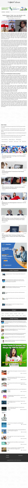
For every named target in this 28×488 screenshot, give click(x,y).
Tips (2, 154)
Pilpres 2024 (24, 141)
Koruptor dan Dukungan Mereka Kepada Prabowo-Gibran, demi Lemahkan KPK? (13, 135)
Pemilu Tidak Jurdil (4, 141)
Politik (2, 185)
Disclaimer (7, 457)
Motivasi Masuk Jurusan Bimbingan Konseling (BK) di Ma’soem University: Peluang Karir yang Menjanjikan (13, 219)
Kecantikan (15, 313)
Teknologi (24, 315)
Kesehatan (8, 315)
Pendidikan (17, 315)
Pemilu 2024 (11, 141)
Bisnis (21, 315)
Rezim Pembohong (5, 139)
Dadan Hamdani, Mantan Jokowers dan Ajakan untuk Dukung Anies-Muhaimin (13, 187)
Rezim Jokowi (16, 141)
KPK (20, 141)
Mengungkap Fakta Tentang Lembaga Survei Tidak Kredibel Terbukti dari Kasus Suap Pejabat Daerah (13, 236)
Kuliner (19, 313)
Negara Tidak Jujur (12, 139)
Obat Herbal (7, 313)
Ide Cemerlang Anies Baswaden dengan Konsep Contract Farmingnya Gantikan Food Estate (13, 127)
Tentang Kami (20, 455)
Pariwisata (11, 313)
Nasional (3, 233)
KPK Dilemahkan (18, 139)
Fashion (3, 313)
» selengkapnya (4, 158)
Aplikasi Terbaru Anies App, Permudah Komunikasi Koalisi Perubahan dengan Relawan (13, 131)
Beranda (7, 455)
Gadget (3, 315)
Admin (19, 18)
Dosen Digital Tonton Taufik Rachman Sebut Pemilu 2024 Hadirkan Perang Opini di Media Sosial (13, 133)
